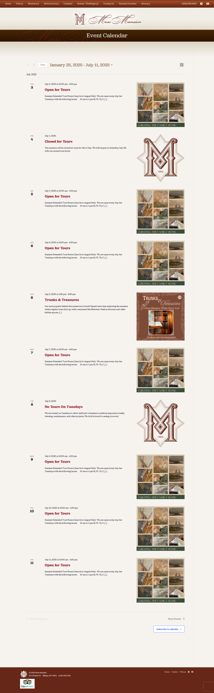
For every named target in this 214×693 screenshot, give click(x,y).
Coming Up (108, 3)
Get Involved (51, 3)
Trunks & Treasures (62, 299)
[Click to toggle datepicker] (81, 65)
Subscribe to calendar (167, 629)
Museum (33, 3)
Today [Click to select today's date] (42, 65)
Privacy (183, 672)
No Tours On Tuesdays (64, 406)
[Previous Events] (28, 65)
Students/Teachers (127, 3)
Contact (174, 672)
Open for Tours (57, 89)
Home (8, 3)
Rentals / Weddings (88, 3)
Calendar (68, 3)
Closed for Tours (58, 141)
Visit (19, 3)
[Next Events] (34, 65)
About (145, 3)
